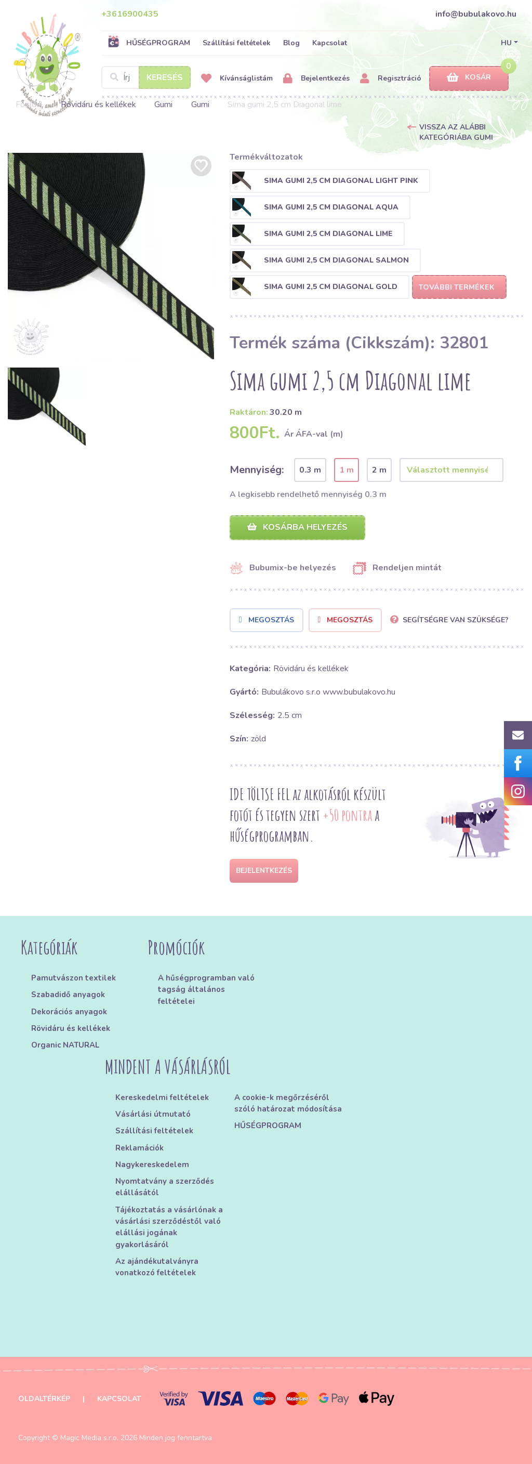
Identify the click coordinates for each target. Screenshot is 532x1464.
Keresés (165, 77)
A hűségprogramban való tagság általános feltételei (206, 989)
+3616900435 (129, 14)
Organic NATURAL (65, 1045)
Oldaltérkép (44, 1399)
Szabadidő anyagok (68, 994)
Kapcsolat (329, 43)
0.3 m (310, 470)
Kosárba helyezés (297, 527)
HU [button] (506, 43)
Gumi (163, 104)
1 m (346, 470)
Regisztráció (390, 78)
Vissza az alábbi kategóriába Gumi (456, 132)
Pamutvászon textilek (73, 978)
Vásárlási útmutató (153, 1114)
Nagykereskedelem (152, 1164)
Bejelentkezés (316, 78)
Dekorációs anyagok (69, 1011)
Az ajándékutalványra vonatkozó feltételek (156, 1267)
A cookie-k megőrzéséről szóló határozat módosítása (288, 1103)
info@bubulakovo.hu (475, 14)
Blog (291, 43)
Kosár (469, 77)
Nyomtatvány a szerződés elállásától (164, 1187)
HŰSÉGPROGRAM (149, 42)
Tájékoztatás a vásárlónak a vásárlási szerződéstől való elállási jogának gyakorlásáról (169, 1227)
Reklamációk (139, 1148)
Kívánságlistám (237, 78)
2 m (379, 470)
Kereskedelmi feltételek (162, 1097)
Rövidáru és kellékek (98, 104)
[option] (111, 256)
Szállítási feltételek (237, 43)
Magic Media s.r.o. (89, 1438)
